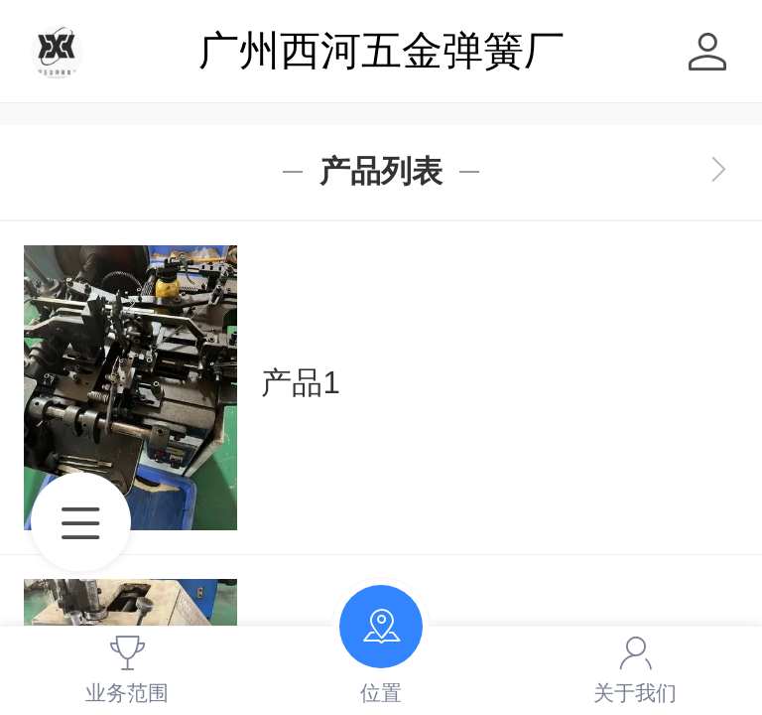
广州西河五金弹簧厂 (381, 50)
